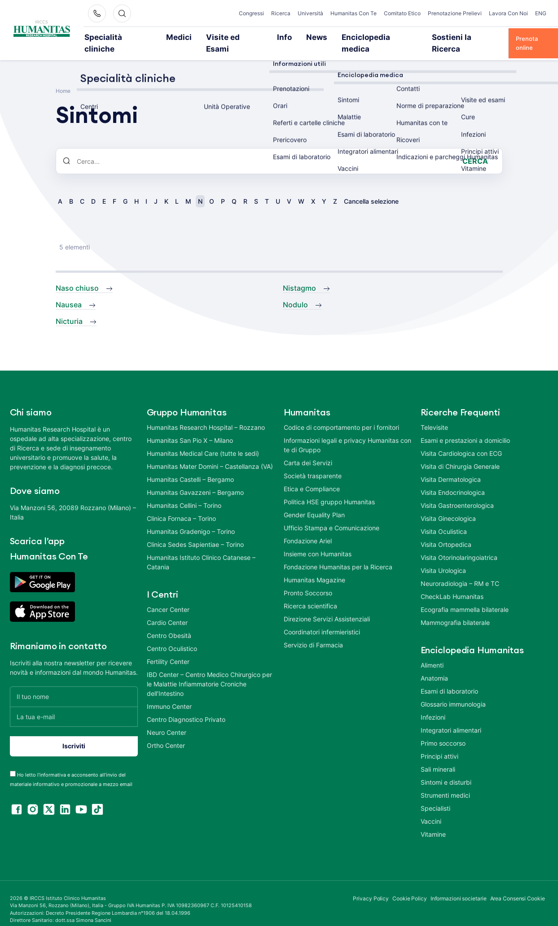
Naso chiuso (77, 275)
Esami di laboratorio (449, 678)
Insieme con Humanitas (317, 541)
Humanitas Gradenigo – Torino (191, 519)
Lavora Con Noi (508, 13)
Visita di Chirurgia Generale (460, 454)
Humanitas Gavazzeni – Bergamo (195, 480)
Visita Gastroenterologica (457, 493)
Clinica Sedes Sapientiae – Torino (195, 532)
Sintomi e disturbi (446, 769)
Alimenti (432, 652)
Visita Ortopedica (446, 532)
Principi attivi (439, 743)
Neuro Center (166, 720)
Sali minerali (438, 756)
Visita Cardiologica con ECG (461, 441)
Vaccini (431, 808)
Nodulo (295, 292)
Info (244, 36)
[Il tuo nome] (74, 684)
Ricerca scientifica (310, 593)
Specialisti (435, 795)
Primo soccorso (443, 730)
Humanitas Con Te (353, 13)
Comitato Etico (402, 13)
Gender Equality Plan (314, 502)
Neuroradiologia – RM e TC (460, 571)
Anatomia (434, 665)
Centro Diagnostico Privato (186, 707)
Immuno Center (169, 694)
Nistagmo (299, 275)
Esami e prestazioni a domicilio (465, 428)
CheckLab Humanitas (452, 584)
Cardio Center (167, 610)
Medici (158, 36)
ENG (540, 13)
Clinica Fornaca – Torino (181, 506)
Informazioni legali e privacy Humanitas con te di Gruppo (347, 432)
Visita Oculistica (444, 519)
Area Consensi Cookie (517, 885)
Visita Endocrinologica (453, 480)
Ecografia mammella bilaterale (465, 597)
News (272, 36)
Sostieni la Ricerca (390, 36)
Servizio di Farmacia (313, 632)
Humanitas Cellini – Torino (184, 493)
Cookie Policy (409, 885)
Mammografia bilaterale (455, 610)
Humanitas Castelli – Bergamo (190, 467)
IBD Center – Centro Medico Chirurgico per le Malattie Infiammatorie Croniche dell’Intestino (209, 671)
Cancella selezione (371, 189)
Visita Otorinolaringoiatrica (459, 545)
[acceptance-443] (13, 761)
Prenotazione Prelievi (455, 13)
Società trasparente (313, 463)
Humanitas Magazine (314, 567)
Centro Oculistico (172, 636)
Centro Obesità (169, 623)
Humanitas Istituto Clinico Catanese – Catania (201, 549)
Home (63, 78)
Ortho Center (166, 733)
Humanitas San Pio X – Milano (190, 428)
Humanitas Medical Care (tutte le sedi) (203, 441)
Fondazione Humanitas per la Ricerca (338, 554)
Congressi (251, 13)
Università (310, 13)
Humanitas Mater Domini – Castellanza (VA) (210, 454)
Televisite (434, 415)
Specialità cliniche (110, 36)
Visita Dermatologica (451, 467)
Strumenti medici (445, 782)
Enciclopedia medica (322, 36)
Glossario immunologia (453, 691)
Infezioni (433, 704)
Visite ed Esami (203, 36)
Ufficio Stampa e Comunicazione (331, 515)
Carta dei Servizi (308, 450)
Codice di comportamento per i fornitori (341, 415)
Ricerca (280, 13)
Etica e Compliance (312, 476)
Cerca (475, 148)
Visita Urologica (443, 558)
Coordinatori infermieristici (322, 619)
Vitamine (433, 822)
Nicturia (69, 308)
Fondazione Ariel (308, 528)
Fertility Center (168, 649)
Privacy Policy (371, 885)
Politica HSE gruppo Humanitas (329, 489)
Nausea (69, 292)
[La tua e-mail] (74, 704)
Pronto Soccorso (308, 580)
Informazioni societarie (459, 885)
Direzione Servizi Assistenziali (327, 606)
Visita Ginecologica (448, 506)
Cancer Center (168, 597)
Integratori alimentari (451, 717)
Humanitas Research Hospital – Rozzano (206, 415)
